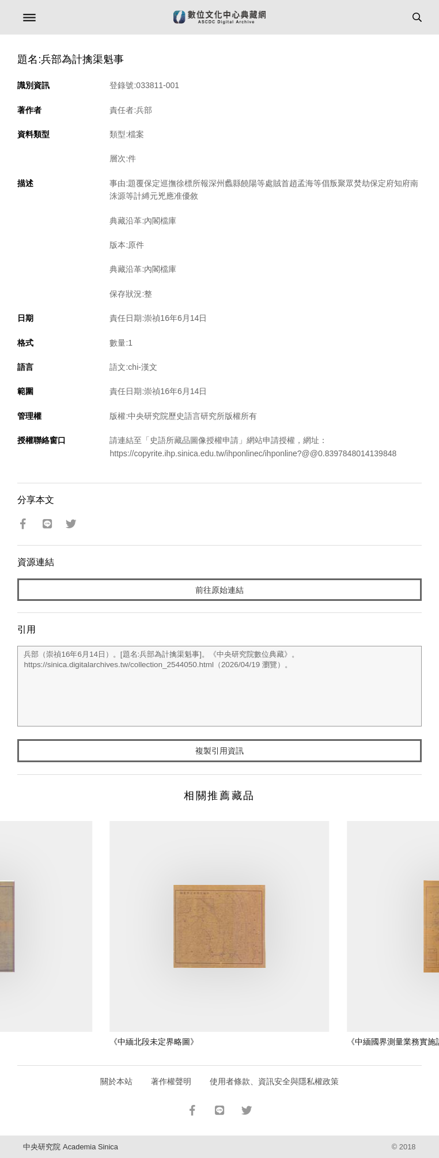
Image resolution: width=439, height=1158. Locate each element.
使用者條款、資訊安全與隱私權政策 (274, 1081)
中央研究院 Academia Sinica (70, 1146)
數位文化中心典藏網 (219, 17)
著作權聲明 (171, 1081)
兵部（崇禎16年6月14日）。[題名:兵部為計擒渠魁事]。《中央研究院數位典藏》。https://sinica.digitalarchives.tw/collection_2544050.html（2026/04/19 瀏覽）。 (219, 686)
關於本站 (116, 1081)
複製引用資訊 (219, 750)
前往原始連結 (219, 590)
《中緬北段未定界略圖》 (153, 1041)
